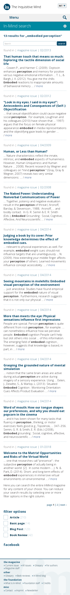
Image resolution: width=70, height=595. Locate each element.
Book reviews (23, 575)
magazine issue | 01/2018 (34, 447)
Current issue (12, 565)
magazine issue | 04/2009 (34, 145)
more (39, 86)
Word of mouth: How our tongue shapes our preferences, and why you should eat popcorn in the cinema (34, 411)
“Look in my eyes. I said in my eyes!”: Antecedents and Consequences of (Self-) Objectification (35, 105)
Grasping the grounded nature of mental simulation (34, 367)
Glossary (39, 565)
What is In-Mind (13, 583)
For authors (51, 565)
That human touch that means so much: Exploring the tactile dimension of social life (34, 60)
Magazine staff (12, 568)
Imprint (20, 590)
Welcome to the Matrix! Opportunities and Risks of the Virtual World (32, 455)
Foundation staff (32, 583)
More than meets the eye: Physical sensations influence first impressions (32, 318)
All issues (26, 565)
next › (63, 504)
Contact (9, 590)
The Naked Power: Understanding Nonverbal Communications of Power (32, 195)
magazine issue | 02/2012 (34, 96)
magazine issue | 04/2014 (34, 229)
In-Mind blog (39, 575)
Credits (46, 583)
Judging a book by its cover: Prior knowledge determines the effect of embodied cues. (31, 239)
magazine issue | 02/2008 (34, 187)
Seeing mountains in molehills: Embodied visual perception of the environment (34, 283)
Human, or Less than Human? (25, 151)
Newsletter (32, 590)
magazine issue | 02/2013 (34, 50)
